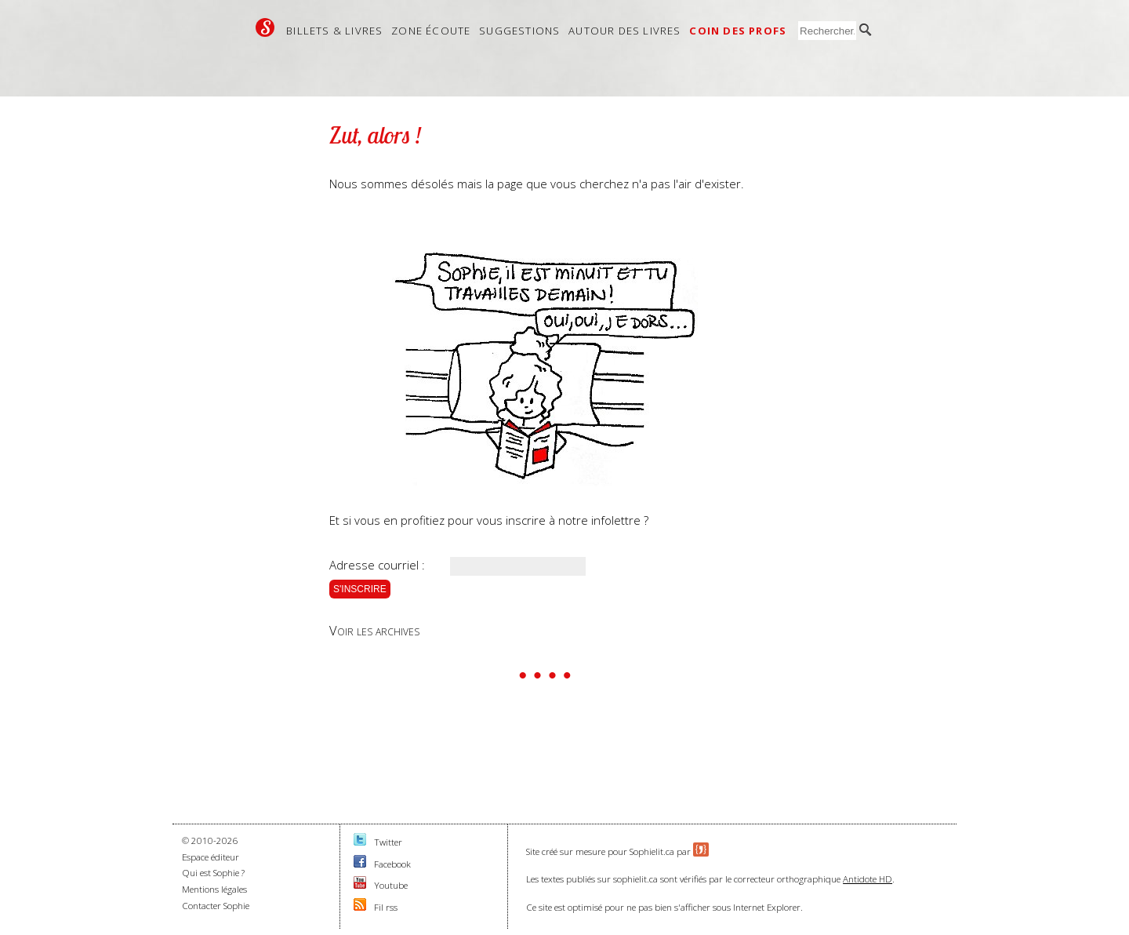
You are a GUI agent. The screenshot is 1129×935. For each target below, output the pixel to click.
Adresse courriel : (377, 565)
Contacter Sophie (215, 905)
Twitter (388, 842)
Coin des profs (737, 31)
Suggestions (519, 31)
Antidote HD (867, 879)
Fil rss (386, 907)
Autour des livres (624, 31)
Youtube (391, 885)
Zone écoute (430, 31)
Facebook (392, 864)
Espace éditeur (210, 857)
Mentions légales (214, 889)
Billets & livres (334, 31)
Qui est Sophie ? (213, 873)
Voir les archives (374, 630)
